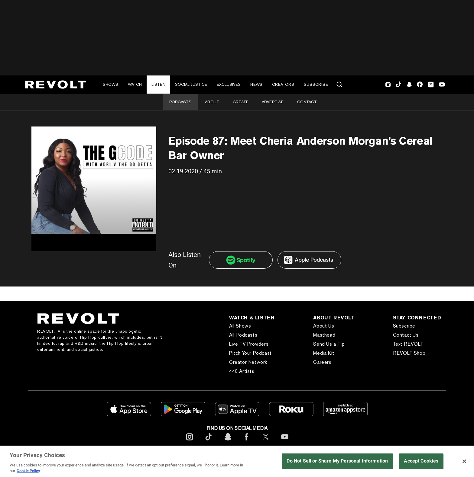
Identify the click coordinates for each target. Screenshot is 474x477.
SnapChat (409, 84)
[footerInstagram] (189, 441)
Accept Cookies (421, 461)
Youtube (442, 85)
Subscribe (316, 84)
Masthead (324, 335)
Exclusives (229, 84)
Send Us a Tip (329, 344)
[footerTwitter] (265, 441)
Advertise (273, 101)
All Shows (240, 326)
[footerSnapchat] (227, 441)
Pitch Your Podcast (250, 353)
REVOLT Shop (409, 353)
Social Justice (191, 84)
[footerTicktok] (208, 441)
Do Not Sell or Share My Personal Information (337, 461)
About (212, 101)
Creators (283, 84)
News (256, 84)
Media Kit (323, 353)
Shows (110, 84)
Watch (135, 84)
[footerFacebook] (246, 441)
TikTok (398, 84)
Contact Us (406, 335)
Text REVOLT (408, 344)
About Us (323, 326)
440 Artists (242, 371)
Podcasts (180, 101)
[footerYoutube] (285, 441)
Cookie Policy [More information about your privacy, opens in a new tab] (28, 471)
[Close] (464, 461)
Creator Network (248, 362)
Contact (307, 101)
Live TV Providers (248, 344)
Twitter (430, 84)
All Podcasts (243, 335)
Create (240, 101)
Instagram (388, 84)
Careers (322, 362)
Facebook (420, 84)
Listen (158, 84)
